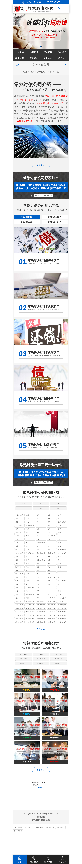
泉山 (49, 558)
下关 (27, 527)
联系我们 (62, 58)
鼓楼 (16, 527)
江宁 (16, 530)
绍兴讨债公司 (19, 630)
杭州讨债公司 (41, 630)
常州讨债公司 (19, 541)
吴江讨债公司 (52, 561)
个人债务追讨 (23, 664)
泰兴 (59, 603)
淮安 (16, 586)
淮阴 (27, 586)
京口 (49, 592)
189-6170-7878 (43, 195)
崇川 (49, 599)
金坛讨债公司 (41, 624)
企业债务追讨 (41, 664)
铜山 (16, 554)
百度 (43, 842)
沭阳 (59, 586)
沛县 (59, 551)
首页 (32, 71)
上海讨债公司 (18, 849)
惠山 (49, 537)
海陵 (27, 606)
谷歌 (48, 842)
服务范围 (48, 52)
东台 (49, 579)
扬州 (27, 551)
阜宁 (16, 579)
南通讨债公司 (30, 596)
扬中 (27, 592)
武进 (38, 544)
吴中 (16, 568)
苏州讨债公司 (62, 558)
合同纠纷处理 (41, 677)
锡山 (16, 537)
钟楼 (59, 541)
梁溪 (27, 537)
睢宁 (27, 554)
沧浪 (16, 565)
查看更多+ (41, 638)
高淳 (49, 530)
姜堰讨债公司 (19, 624)
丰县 (49, 551)
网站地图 (36, 842)
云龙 (16, 558)
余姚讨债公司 (52, 630)
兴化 (38, 603)
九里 (27, 558)
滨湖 (59, 537)
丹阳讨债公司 (52, 617)
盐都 (38, 575)
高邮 (27, 548)
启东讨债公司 (30, 617)
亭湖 (27, 575)
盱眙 (38, 586)
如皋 (16, 599)
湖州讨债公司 (41, 627)
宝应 (59, 544)
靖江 (49, 603)
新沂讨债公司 (41, 620)
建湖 (38, 579)
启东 (59, 596)
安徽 (41, 516)
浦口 (38, 527)
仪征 (16, 548)
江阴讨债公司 (19, 534)
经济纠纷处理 (23, 677)
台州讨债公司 (52, 627)
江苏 (50, 71)
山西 (59, 516)
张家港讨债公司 (30, 562)
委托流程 (48, 58)
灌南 (59, 572)
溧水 (38, 530)
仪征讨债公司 (52, 620)
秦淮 (49, 523)
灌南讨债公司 (62, 624)
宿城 (38, 589)
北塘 (59, 534)
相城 (27, 568)
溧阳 (27, 541)
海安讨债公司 (19, 627)
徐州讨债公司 (41, 551)
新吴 (38, 537)
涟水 (27, 582)
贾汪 (38, 558)
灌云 (49, 572)
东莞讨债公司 (28, 849)
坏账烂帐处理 (59, 677)
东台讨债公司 (62, 606)
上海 (59, 509)
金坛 (38, 541)
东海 (38, 572)
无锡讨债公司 (62, 530)
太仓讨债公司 (62, 561)
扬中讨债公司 (30, 620)
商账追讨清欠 (59, 664)
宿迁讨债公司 (52, 586)
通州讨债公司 (52, 610)
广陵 (49, 548)
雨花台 (60, 527)
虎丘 (59, 565)
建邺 (59, 523)
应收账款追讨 (23, 670)
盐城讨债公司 (19, 575)
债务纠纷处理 (41, 670)
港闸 (59, 599)
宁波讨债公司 (30, 630)
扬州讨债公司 (52, 544)
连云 (49, 568)
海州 (16, 572)
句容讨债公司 (52, 624)
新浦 (59, 568)
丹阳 (16, 592)
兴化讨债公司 (52, 606)
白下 (38, 523)
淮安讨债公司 (19, 582)
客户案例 (62, 52)
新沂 (38, 554)
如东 (49, 596)
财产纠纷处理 (59, 670)
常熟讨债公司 (19, 561)
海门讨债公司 (30, 613)
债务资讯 (34, 58)
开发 (16, 551)
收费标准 (34, 52)
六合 (27, 530)
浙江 (41, 509)
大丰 (59, 579)
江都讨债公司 (41, 617)
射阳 (27, 579)
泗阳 (16, 589)
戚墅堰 (17, 544)
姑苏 (49, 565)
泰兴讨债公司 (52, 613)
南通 (16, 603)
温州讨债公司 (62, 627)
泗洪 (27, 589)
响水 (49, 575)
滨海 (59, 575)
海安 (38, 596)
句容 (38, 592)
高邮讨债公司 (30, 624)
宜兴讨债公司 (30, 534)
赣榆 (27, 572)
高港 (38, 606)
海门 (38, 599)
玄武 (27, 523)
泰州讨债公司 (30, 603)
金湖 (49, 582)
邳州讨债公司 (19, 613)
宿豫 (49, 589)
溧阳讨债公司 (41, 613)
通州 (27, 599)
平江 (27, 565)
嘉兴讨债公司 (30, 627)
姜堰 (16, 606)
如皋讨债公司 (62, 613)
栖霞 (49, 527)
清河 (59, 582)
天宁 (49, 541)
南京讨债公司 (19, 523)
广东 (23, 516)
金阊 (38, 565)
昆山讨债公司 (41, 561)
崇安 (38, 534)
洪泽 (38, 582)
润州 (59, 592)
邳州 (49, 554)
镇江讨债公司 (62, 589)
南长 (49, 534)
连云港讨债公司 (41, 569)
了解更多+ (41, 165)
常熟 (56, 71)
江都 (38, 548)
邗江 (59, 548)
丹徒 (16, 596)
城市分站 (19, 58)
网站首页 (19, 52)
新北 (27, 544)
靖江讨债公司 (19, 620)
